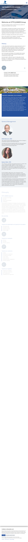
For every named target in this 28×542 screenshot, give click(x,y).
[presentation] (24, 69)
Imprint (3, 539)
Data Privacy (7, 539)
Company (5, 16)
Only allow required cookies (10, 535)
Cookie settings (12, 539)
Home (2, 16)
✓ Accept (3, 535)
